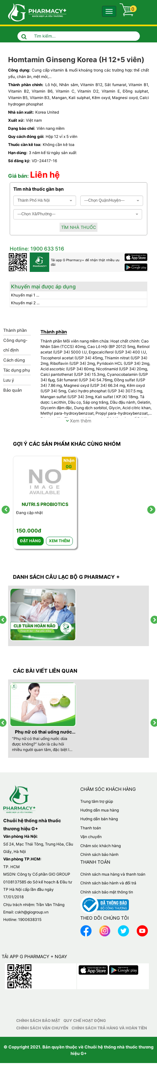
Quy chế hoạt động (84, 1020)
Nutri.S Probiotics (45, 504)
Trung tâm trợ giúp (96, 801)
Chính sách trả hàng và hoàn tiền (109, 1028)
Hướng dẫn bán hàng (99, 818)
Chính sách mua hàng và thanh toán (112, 874)
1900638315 (29, 919)
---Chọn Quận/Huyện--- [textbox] (104, 200)
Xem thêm (78, 420)
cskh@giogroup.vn (32, 912)
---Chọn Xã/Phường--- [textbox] (36, 214)
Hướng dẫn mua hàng (99, 810)
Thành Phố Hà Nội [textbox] (33, 200)
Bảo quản (12, 390)
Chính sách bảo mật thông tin (106, 892)
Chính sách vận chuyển (42, 1028)
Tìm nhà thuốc (78, 227)
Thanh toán (90, 827)
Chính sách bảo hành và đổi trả (108, 882)
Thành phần (15, 330)
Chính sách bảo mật (38, 1020)
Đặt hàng (30, 540)
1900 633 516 (46, 248)
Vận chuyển (91, 836)
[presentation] (6, 510)
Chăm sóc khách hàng (100, 845)
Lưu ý (8, 380)
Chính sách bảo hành (99, 854)
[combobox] (44, 201)
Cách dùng (14, 360)
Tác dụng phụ (16, 370)
